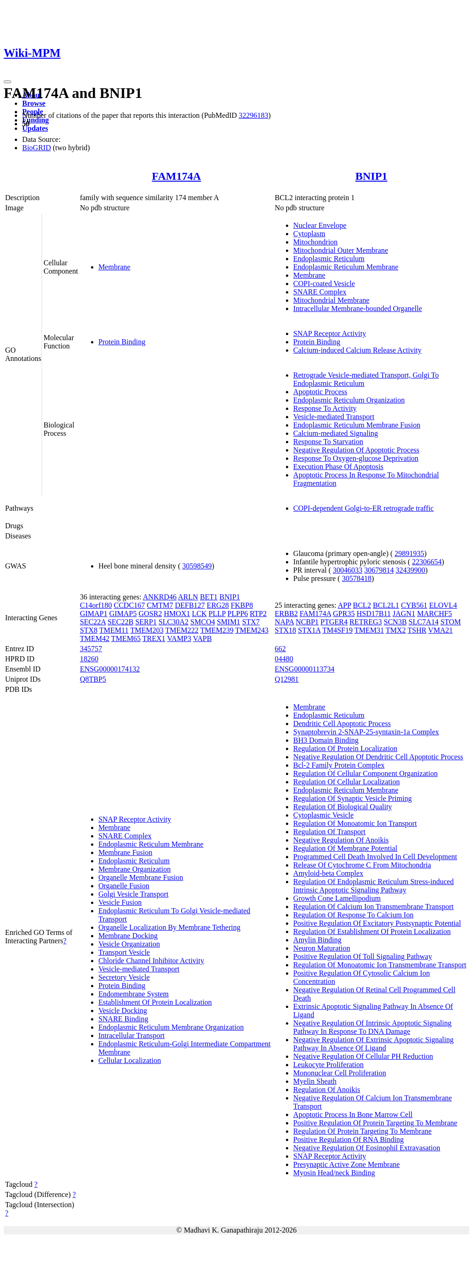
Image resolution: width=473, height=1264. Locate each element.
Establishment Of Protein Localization (155, 1002)
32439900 (410, 570)
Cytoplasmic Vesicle (323, 815)
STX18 (285, 630)
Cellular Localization (129, 1060)
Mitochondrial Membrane (331, 300)
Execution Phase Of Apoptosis (338, 466)
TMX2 (396, 630)
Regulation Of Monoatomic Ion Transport (355, 823)
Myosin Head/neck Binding (334, 1173)
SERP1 (146, 622)
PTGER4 (334, 622)
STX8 (88, 630)
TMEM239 (216, 630)
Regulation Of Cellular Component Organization (365, 773)
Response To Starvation (328, 442)
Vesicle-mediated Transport (334, 417)
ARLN (188, 597)
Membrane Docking (128, 936)
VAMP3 (179, 638)
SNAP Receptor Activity (329, 333)
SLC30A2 (173, 622)
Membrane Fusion (125, 852)
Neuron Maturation (321, 948)
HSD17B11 (374, 613)
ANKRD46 (159, 597)
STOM (450, 622)
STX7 (251, 622)
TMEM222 (182, 630)
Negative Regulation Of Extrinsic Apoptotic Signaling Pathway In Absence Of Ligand (373, 1044)
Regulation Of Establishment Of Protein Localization (372, 931)
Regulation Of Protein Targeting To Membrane (362, 1131)
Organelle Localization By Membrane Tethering (169, 927)
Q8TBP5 (93, 679)
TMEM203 (147, 630)
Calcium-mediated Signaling (335, 433)
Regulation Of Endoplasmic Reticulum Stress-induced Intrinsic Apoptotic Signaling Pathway (373, 886)
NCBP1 (307, 622)
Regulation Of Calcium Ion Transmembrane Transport (373, 906)
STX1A (309, 630)
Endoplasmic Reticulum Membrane (346, 267)
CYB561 (414, 605)
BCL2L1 (386, 605)
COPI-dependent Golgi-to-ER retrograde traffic (363, 508)
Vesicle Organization (129, 944)
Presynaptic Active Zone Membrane (346, 1164)
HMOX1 (177, 613)
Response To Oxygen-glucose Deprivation (355, 458)
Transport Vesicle (124, 952)
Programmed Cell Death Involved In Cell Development (375, 857)
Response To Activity (325, 408)
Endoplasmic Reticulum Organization (349, 400)
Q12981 (287, 679)
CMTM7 (160, 605)
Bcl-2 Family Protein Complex (339, 765)
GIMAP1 (94, 613)
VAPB (202, 638)
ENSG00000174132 (110, 669)
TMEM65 (126, 638)
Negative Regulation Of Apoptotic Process (356, 450)
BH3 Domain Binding (325, 740)
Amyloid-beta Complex (328, 873)
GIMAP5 (123, 613)
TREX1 (153, 638)
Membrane (114, 267)
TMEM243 (251, 630)
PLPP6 (237, 613)
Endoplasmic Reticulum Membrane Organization (171, 1027)
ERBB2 (286, 613)
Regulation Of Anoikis (326, 1089)
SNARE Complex (319, 292)
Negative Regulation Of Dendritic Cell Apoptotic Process (378, 757)
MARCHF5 (434, 613)
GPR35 (344, 613)
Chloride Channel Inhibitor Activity (151, 961)
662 (280, 649)
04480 (284, 659)
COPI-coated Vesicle (324, 283)
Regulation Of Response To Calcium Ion (353, 915)
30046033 (348, 570)
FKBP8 (242, 605)
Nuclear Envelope (319, 225)
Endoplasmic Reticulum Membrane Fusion (356, 425)
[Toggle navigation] (7, 81)
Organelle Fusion (123, 886)
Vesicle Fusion (120, 902)
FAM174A (176, 176)
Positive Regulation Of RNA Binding (348, 1139)
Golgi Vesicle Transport (133, 894)
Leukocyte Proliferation (328, 1065)
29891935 (409, 553)
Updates (35, 128)
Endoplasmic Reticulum (328, 259)
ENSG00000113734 (304, 669)
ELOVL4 (443, 605)
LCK (199, 613)
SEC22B (120, 622)
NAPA (284, 622)
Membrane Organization (134, 869)
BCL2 (362, 605)
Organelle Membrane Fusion (140, 877)
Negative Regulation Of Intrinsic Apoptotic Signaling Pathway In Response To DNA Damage (372, 1027)
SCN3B (395, 622)
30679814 (379, 570)
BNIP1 (371, 176)
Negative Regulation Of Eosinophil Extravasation (366, 1148)
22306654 (427, 562)
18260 (89, 659)
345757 (91, 649)
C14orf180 (96, 605)
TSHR (416, 630)
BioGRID (36, 148)
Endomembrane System (133, 994)
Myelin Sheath (315, 1081)
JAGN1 (404, 613)
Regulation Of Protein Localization (345, 748)
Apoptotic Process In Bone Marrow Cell (352, 1114)
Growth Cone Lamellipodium (337, 898)
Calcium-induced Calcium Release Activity (357, 350)
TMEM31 (369, 630)
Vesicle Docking (122, 1010)
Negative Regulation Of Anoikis (341, 840)
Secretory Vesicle (124, 977)
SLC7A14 (424, 622)
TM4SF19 (337, 630)
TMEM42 (94, 638)
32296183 (253, 115)
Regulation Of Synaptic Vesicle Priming (352, 798)
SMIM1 (228, 622)
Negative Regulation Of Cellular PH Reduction (363, 1056)
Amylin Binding (317, 940)
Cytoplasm (309, 234)
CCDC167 (129, 605)
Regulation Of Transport (329, 832)
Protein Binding (122, 342)
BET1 (209, 597)
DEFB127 (190, 605)
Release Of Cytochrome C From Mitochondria (362, 865)
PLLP (217, 613)
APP (344, 605)
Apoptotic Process (320, 392)
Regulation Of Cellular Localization (346, 782)
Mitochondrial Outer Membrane (340, 250)
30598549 (197, 566)
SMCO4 (202, 622)
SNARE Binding (123, 1019)
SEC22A (93, 622)
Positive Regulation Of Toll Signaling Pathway (362, 956)
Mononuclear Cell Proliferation (339, 1073)
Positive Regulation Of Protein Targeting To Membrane (375, 1123)
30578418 (356, 578)
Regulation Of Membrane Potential (345, 848)
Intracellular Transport (131, 1035)
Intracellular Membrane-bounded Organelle (357, 308)
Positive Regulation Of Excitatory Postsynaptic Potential (377, 923)
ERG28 (218, 605)
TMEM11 (113, 630)
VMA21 (440, 630)
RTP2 (258, 613)
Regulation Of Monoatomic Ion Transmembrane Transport (380, 965)
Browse (33, 103)
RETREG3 (366, 622)
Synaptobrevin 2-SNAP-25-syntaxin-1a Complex (366, 732)
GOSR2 (150, 613)
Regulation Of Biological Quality (342, 807)
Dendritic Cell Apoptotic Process (342, 723)
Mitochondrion (315, 242)
